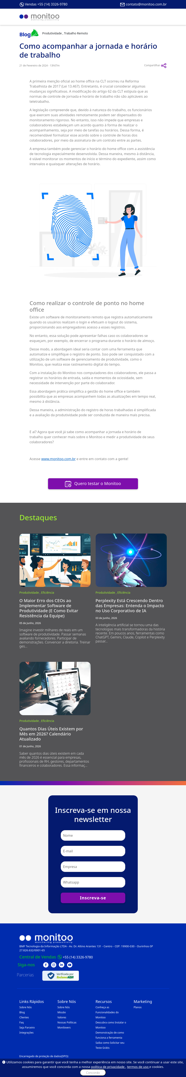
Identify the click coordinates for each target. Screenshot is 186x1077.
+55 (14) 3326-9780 (78, 957)
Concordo (93, 1072)
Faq (21, 1022)
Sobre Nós (25, 1007)
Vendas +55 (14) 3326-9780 (46, 4)
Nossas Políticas (67, 1022)
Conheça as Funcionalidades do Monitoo (107, 1012)
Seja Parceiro (27, 1027)
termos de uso (138, 1067)
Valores (62, 1017)
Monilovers (64, 1027)
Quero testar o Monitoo (93, 484)
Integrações (26, 1032)
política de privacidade (108, 1067)
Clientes (24, 1017)
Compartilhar (155, 66)
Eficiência (47, 593)
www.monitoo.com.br (58, 459)
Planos (138, 1007)
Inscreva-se (93, 898)
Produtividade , (30, 593)
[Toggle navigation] (161, 17)
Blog (22, 1012)
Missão (62, 1012)
